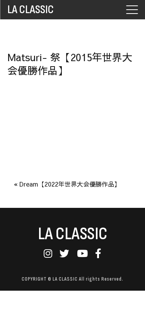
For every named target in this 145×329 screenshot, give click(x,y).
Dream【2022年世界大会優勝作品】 (69, 184)
